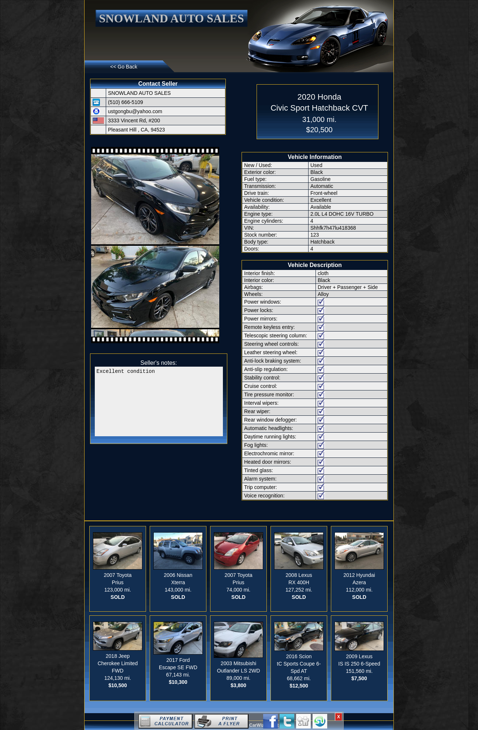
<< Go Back (123, 67)
